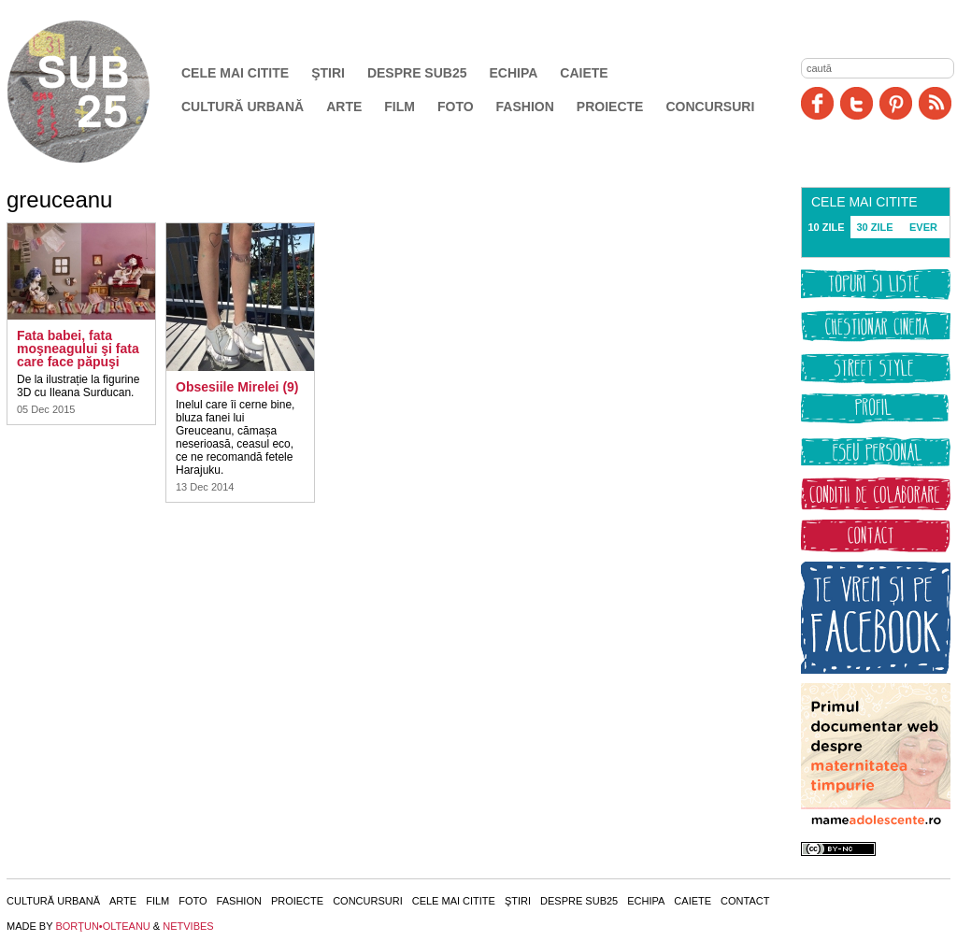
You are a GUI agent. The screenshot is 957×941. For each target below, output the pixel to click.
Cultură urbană (242, 106)
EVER (923, 227)
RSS (935, 103)
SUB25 (100, 92)
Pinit (895, 103)
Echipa (514, 72)
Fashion (525, 106)
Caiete (583, 72)
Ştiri (328, 72)
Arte (344, 106)
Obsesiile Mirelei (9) (237, 386)
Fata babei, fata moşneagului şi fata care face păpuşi (78, 348)
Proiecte (610, 106)
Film (399, 106)
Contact (745, 900)
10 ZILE (825, 227)
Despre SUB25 (417, 72)
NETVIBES (188, 926)
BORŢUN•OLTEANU (102, 926)
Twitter (856, 103)
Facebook (817, 103)
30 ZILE (874, 227)
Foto (455, 106)
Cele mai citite (235, 72)
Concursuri (709, 106)
